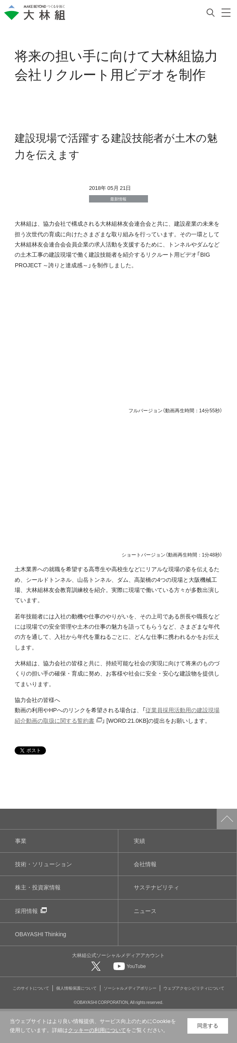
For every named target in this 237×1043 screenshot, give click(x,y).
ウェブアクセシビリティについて (193, 988)
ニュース (145, 911)
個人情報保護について (76, 988)
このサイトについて (31, 988)
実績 (139, 840)
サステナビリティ (156, 887)
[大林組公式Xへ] (96, 966)
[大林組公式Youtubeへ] (129, 966)
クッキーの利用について (97, 1030)
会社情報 (145, 864)
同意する (207, 1026)
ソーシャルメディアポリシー (130, 988)
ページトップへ (227, 819)
